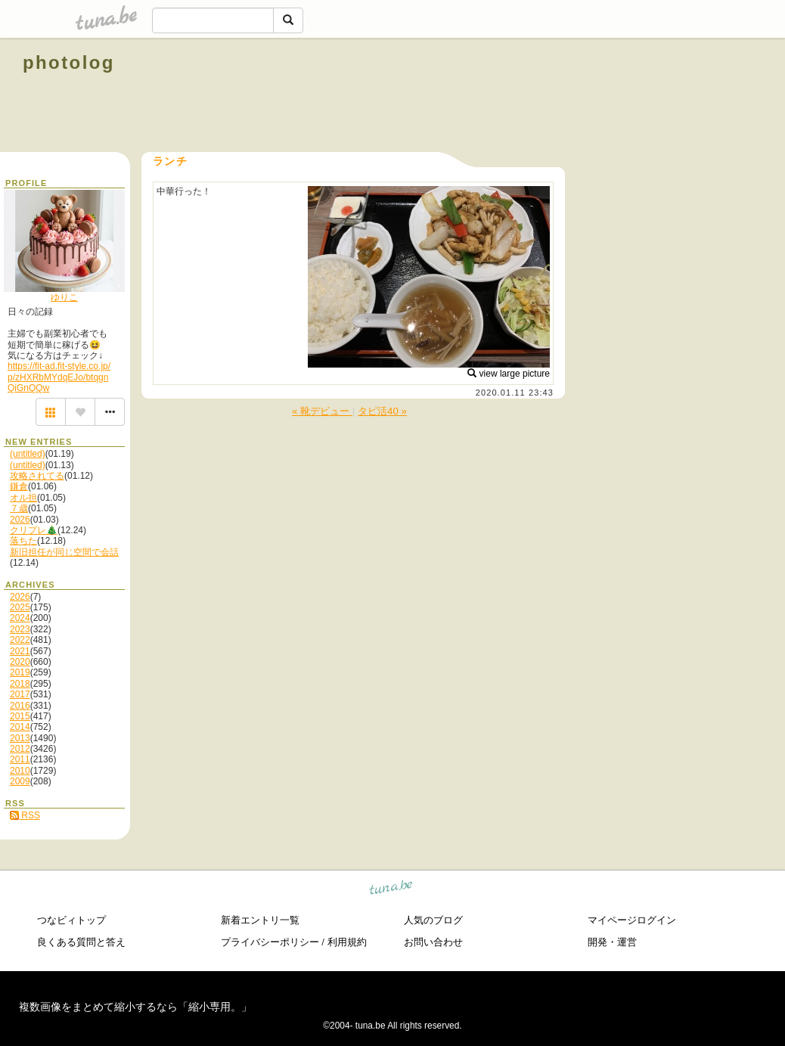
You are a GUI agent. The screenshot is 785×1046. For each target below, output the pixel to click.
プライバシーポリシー (270, 942)
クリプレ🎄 (33, 530)
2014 (20, 727)
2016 (20, 705)
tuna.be (391, 890)
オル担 (23, 497)
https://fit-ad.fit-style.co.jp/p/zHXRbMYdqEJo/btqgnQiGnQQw (59, 377)
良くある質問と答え (81, 942)
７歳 (19, 508)
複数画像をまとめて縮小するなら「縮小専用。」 (135, 1007)
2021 (20, 651)
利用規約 (347, 942)
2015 (20, 716)
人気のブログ (433, 920)
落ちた (23, 540)
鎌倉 (19, 486)
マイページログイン (632, 920)
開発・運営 (612, 942)
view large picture (508, 373)
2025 (20, 607)
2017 (20, 694)
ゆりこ (64, 297)
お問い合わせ (433, 942)
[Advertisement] (590, 97)
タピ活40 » (382, 411)
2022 (20, 640)
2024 (20, 618)
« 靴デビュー (322, 411)
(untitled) (27, 454)
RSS (25, 815)
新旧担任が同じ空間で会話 (64, 552)
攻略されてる (37, 475)
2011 (20, 759)
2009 (20, 781)
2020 (20, 661)
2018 (20, 683)
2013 (20, 738)
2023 (20, 629)
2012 (20, 748)
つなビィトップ (71, 920)
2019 (20, 672)
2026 (20, 519)
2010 (20, 770)
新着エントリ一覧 (260, 920)
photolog (69, 62)
